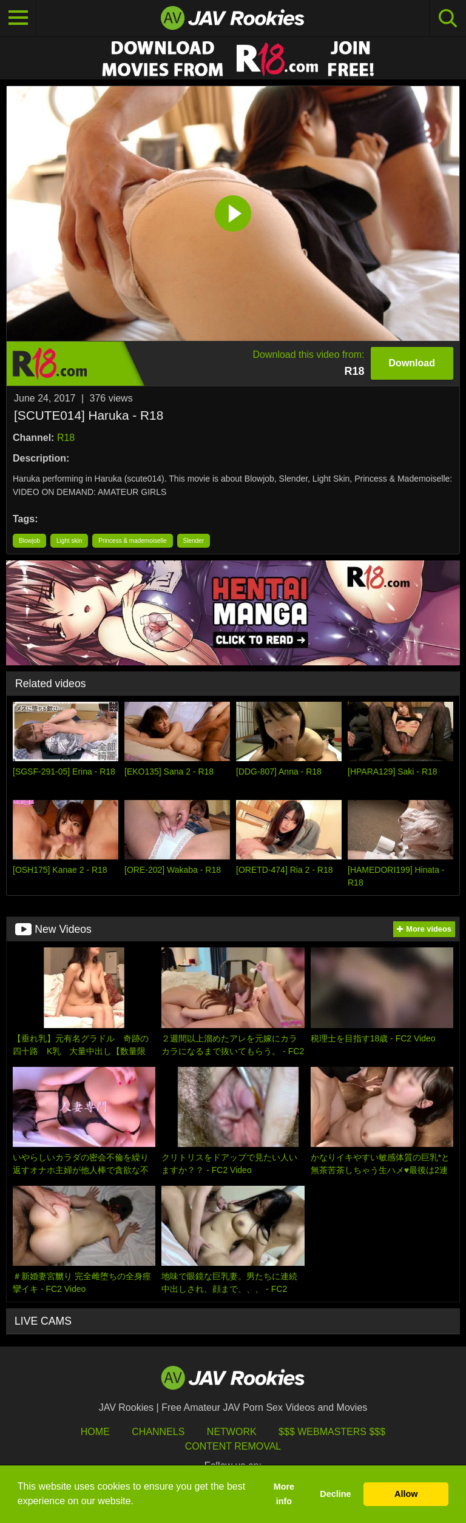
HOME (95, 1432)
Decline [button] (335, 1494)
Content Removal (233, 1446)
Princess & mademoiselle (132, 540)
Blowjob (29, 540)
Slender (193, 540)
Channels (158, 1432)
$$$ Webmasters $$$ (332, 1432)
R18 (66, 437)
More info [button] (284, 1494)
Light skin (69, 540)
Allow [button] (405, 1494)
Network (232, 1432)
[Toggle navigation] (18, 18)
